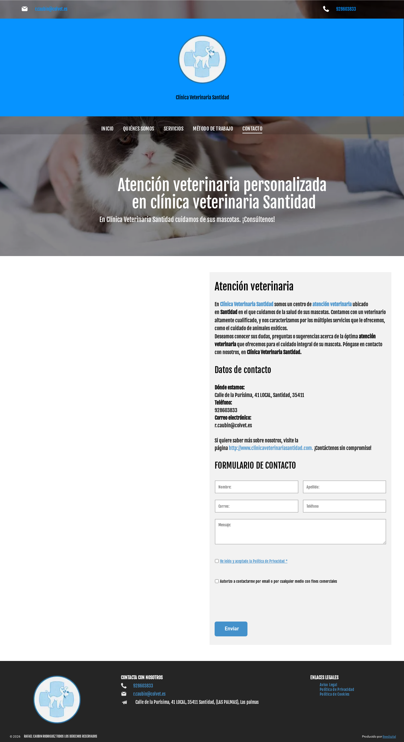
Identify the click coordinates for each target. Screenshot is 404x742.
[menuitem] (107, 128)
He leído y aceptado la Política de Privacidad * (254, 575)
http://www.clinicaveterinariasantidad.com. (271, 463)
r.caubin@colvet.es (51, 9)
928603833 (346, 9)
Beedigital (389, 736)
